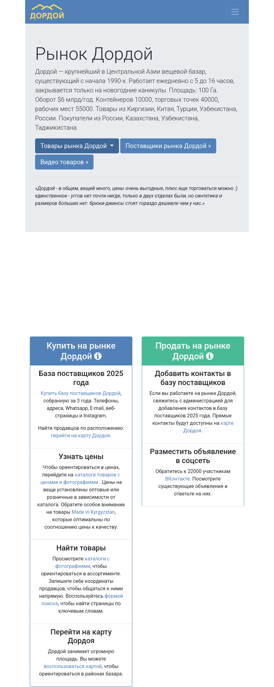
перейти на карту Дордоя (80, 436)
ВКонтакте (177, 479)
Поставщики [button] (168, 146)
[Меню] (235, 12)
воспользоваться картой (73, 666)
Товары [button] (74, 146)
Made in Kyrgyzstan (93, 512)
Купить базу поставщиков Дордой (81, 393)
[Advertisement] (137, 285)
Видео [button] (64, 162)
